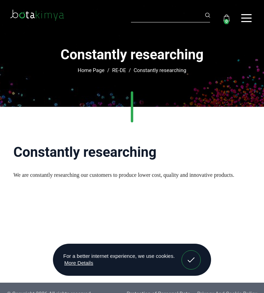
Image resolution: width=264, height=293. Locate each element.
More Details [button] (78, 263)
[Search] (170, 16)
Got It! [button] (191, 254)
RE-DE (119, 70)
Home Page (91, 70)
